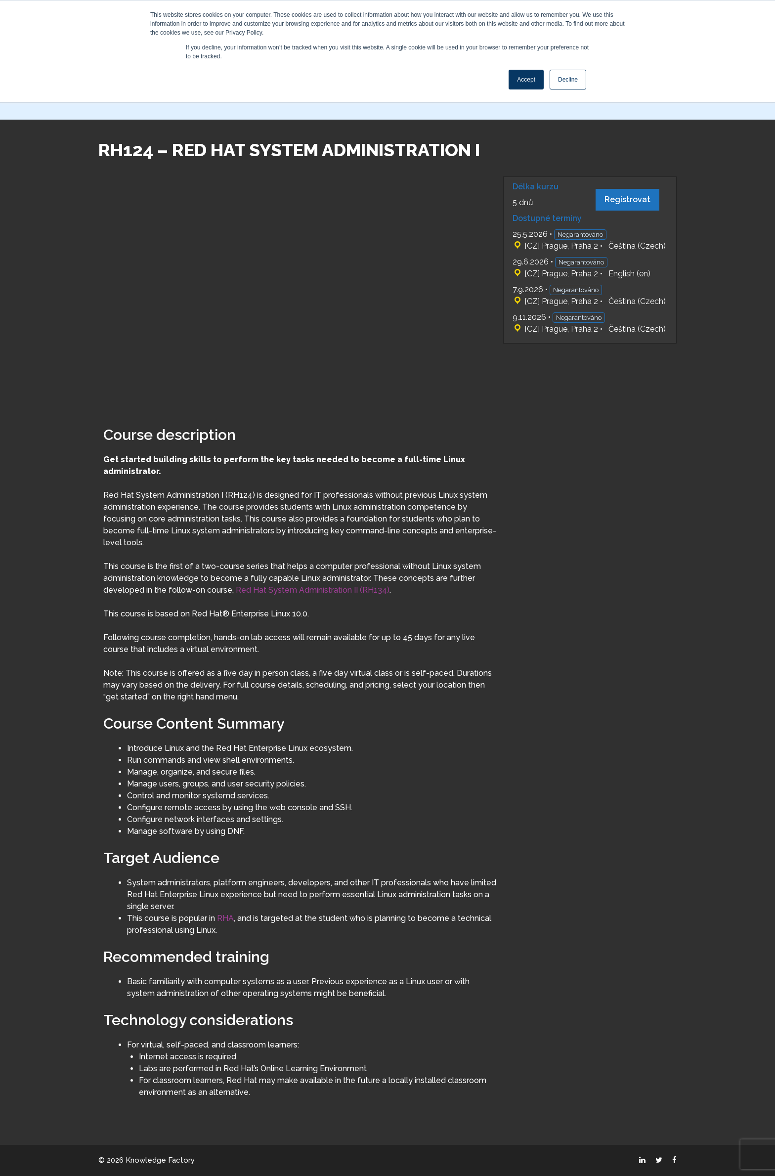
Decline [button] (568, 79)
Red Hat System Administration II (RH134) (312, 590)
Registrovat (627, 199)
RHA (225, 918)
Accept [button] (526, 79)
